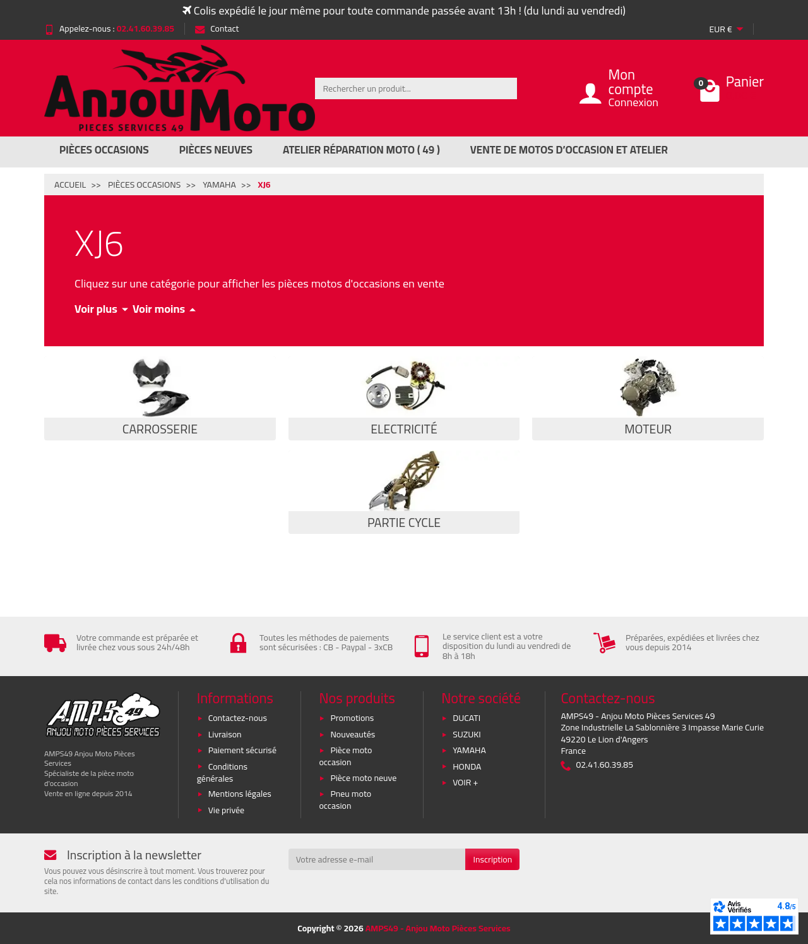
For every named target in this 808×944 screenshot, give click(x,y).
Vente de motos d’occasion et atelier (569, 150)
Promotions (352, 718)
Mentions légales (239, 793)
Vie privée (226, 810)
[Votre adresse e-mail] (377, 859)
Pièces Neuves (215, 150)
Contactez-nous (237, 718)
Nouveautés (352, 734)
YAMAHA (469, 750)
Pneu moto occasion (345, 799)
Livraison (225, 734)
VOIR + (465, 782)
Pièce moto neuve (363, 778)
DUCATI (466, 718)
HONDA (467, 766)
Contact (217, 28)
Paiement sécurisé (242, 750)
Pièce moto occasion (345, 756)
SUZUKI (467, 734)
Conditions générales (222, 772)
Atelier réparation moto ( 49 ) (361, 150)
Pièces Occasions (104, 150)
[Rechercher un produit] (416, 88)
